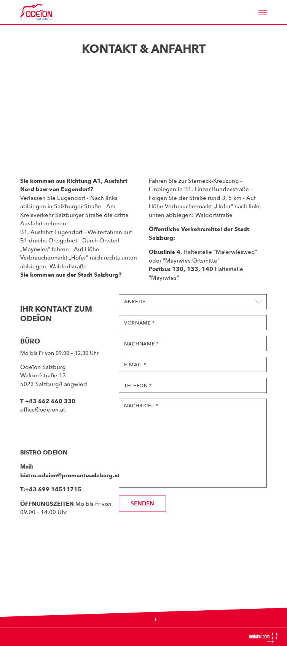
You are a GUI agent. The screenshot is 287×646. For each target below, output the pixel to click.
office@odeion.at (42, 409)
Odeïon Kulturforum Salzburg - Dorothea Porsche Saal (46, 12)
